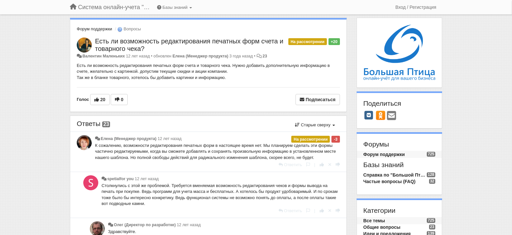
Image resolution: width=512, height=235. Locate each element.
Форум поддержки (94, 28)
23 (265, 56)
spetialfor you (120, 179)
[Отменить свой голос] (329, 164)
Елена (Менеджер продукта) (200, 56)
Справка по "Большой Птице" (395, 175)
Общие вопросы (382, 227)
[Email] (391, 116)
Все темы (374, 220)
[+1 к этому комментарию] (322, 164)
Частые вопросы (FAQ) (389, 181)
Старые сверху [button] (315, 124)
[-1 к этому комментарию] (338, 164)
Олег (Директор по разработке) (145, 225)
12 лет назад (170, 138)
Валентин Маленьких (103, 56)
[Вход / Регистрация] (416, 7)
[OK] (380, 115)
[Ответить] (290, 164)
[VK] (369, 115)
